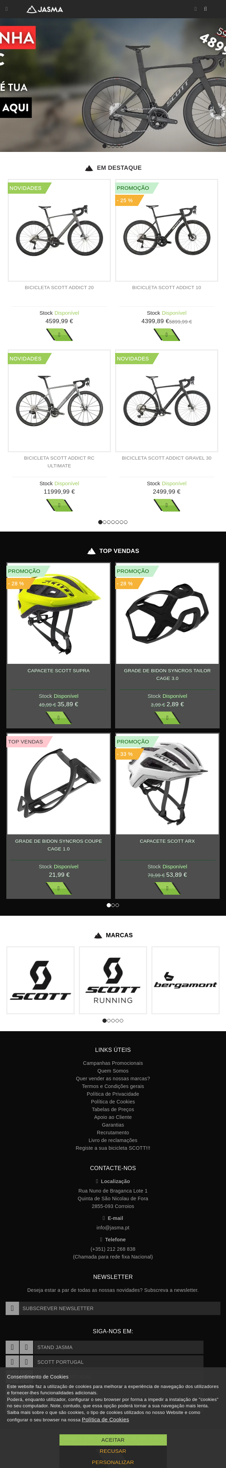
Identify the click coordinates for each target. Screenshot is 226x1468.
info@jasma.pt (112, 1227)
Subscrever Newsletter (50, 1308)
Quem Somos (113, 1071)
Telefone (113, 1239)
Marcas (113, 935)
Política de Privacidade (113, 1094)
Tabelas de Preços (113, 1109)
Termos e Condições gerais (113, 1086)
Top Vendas (113, 551)
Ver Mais (59, 334)
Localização (113, 1181)
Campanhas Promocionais (113, 1063)
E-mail (113, 1218)
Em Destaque (113, 168)
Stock (46, 313)
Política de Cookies (113, 1102)
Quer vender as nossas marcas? (113, 1078)
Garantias (113, 1125)
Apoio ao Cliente (113, 1117)
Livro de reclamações (113, 1140)
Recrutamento (113, 1132)
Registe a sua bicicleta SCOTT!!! (113, 1148)
